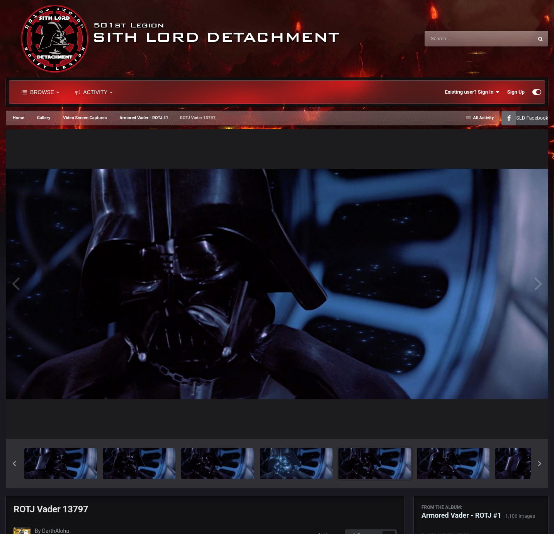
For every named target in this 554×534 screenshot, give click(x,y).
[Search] (459, 38)
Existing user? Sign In (472, 92)
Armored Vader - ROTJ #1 (461, 515)
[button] (14, 463)
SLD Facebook (532, 118)
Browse (40, 92)
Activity (93, 92)
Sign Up (516, 92)
